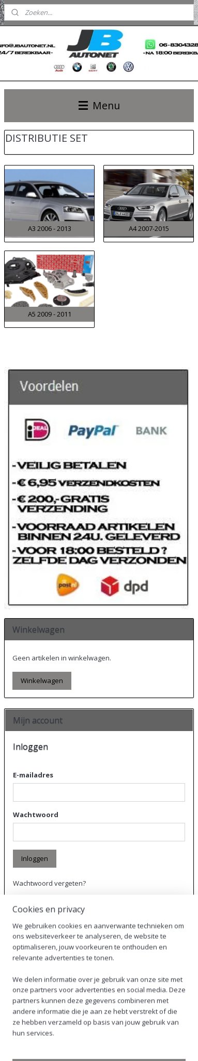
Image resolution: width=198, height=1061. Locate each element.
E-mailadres (33, 775)
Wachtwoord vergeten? (49, 883)
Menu (99, 105)
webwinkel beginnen (156, 1025)
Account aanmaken (51, 984)
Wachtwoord (35, 814)
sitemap (94, 1025)
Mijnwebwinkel (117, 1042)
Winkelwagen (42, 680)
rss (116, 1025)
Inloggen (34, 858)
